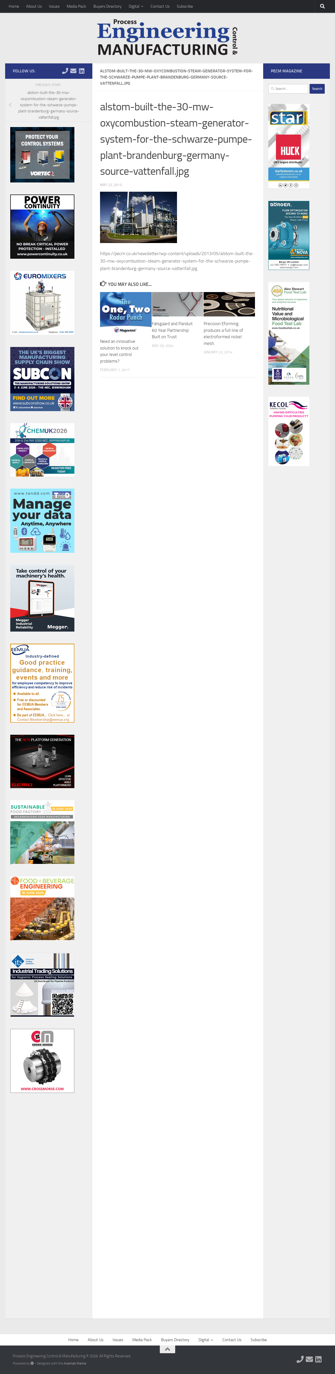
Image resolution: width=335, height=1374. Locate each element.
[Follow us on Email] (73, 71)
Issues (54, 6)
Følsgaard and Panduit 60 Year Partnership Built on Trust (172, 330)
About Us (34, 6)
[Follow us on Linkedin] (81, 71)
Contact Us (160, 6)
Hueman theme (75, 1363)
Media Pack (76, 6)
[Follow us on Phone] (65, 71)
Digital (134, 6)
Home (14, 6)
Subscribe (185, 6)
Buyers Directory (107, 6)
